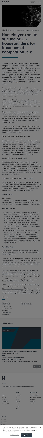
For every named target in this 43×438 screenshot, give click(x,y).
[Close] (40, 429)
